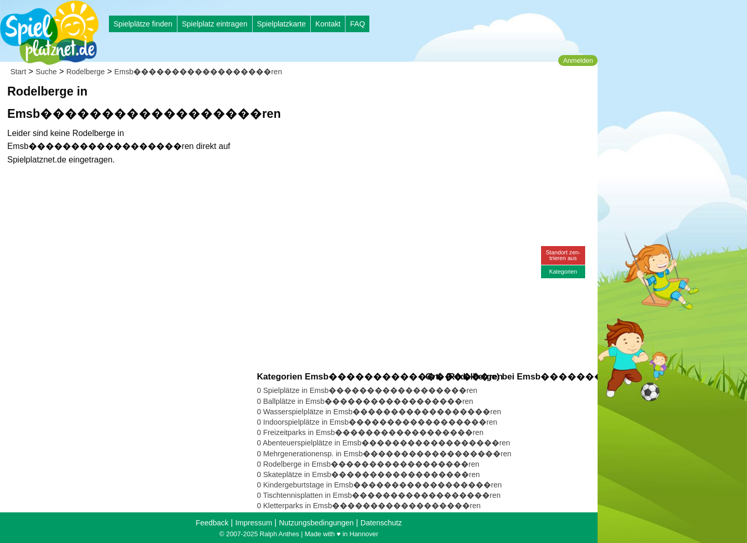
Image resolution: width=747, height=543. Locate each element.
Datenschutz (381, 523)
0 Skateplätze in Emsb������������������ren (368, 474)
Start (18, 71)
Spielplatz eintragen (214, 24)
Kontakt (328, 24)
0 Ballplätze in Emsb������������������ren (365, 401)
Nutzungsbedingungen (316, 523)
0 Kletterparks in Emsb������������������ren (368, 505)
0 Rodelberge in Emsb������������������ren (368, 464)
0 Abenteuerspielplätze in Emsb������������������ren (383, 443)
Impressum (253, 523)
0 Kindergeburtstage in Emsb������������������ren (379, 485)
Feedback (212, 523)
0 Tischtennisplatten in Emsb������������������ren (379, 495)
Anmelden (578, 60)
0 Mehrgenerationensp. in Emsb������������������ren (384, 454)
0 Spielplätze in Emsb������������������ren (367, 390)
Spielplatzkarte (281, 24)
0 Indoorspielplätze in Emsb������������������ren (377, 422)
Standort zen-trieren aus (563, 255)
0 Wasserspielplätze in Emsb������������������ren (379, 412)
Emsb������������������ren (198, 71)
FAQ (357, 24)
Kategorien (563, 271)
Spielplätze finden (143, 24)
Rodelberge (85, 71)
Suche (46, 71)
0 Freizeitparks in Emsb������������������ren (370, 432)
